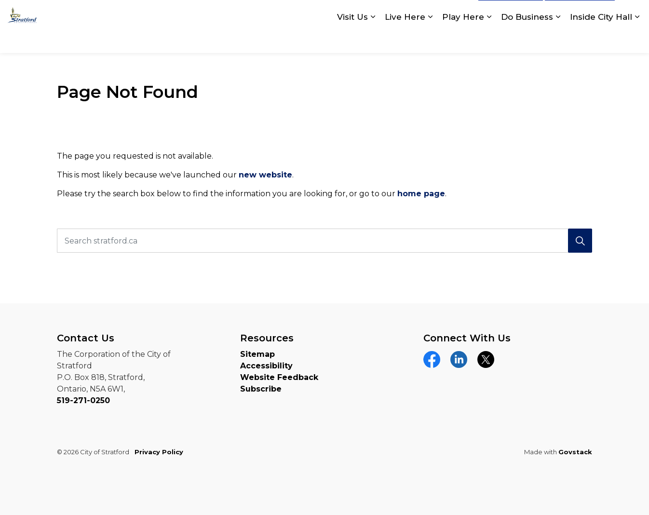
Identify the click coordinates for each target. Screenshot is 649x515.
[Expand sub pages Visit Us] (373, 40)
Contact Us (510, 13)
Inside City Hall (601, 39)
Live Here (405, 39)
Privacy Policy (159, 452)
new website (265, 174)
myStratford (580, 13)
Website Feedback (279, 377)
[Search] (580, 241)
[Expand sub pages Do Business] (558, 40)
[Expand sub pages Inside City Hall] (637, 40)
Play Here (463, 39)
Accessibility (266, 365)
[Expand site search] (632, 13)
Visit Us (352, 39)
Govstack (575, 452)
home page (421, 193)
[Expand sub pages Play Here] (489, 40)
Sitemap (257, 354)
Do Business (527, 39)
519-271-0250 (83, 400)
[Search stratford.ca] (324, 241)
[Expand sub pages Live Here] (430, 40)
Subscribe (261, 388)
